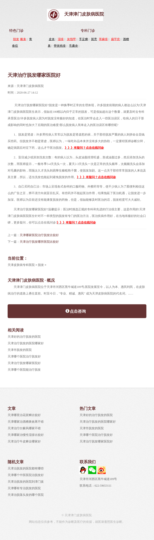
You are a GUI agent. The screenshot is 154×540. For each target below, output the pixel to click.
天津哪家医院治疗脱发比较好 (39, 235)
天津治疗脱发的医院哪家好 (26, 343)
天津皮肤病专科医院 (21, 265)
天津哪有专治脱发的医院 (24, 488)
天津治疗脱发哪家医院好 (24, 363)
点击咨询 (75, 310)
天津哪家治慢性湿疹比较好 (26, 434)
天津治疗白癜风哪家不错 (24, 428)
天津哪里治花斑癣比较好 (24, 415)
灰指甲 (71, 39)
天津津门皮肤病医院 (84, 14)
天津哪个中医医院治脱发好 (26, 475)
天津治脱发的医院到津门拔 (26, 481)
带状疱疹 (60, 45)
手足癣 (83, 39)
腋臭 (23, 39)
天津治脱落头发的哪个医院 (26, 494)
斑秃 (94, 39)
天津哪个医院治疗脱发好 (24, 356)
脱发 (16, 39)
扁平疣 (115, 39)
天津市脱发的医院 (20, 349)
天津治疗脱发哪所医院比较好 (39, 241)
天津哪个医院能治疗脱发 (24, 369)
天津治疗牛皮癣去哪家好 (24, 441)
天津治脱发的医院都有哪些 (26, 468)
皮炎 (52, 39)
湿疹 (61, 39)
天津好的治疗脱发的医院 (24, 336)
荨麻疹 (103, 39)
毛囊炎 (73, 45)
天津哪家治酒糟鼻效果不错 (26, 421)
